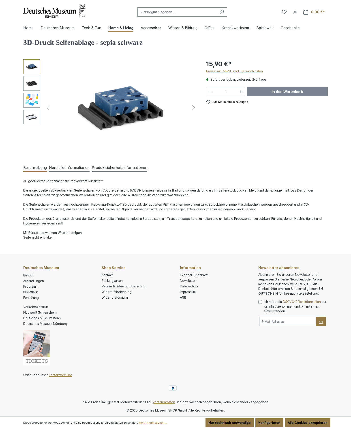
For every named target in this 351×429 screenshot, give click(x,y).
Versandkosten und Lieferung (124, 286)
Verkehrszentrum (36, 307)
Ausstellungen (33, 281)
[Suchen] (221, 12)
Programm (30, 286)
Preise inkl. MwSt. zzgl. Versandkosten (234, 71)
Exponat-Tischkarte (194, 275)
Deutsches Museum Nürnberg (45, 324)
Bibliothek (30, 292)
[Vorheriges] (48, 107)
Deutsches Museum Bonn (42, 318)
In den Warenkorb (287, 91)
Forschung (31, 298)
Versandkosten (164, 402)
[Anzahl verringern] (211, 91)
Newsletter (188, 280)
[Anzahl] (225, 91)
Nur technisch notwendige (229, 423)
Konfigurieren (269, 423)
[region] (110, 107)
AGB (183, 297)
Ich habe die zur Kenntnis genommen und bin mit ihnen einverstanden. (295, 306)
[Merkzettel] (284, 11)
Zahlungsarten (112, 280)
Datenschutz (189, 286)
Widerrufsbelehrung (116, 292)
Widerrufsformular (115, 297)
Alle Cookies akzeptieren (307, 423)
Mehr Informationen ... (153, 422)
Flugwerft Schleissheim (40, 312)
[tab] (35, 168)
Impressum (188, 292)
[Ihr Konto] (295, 11)
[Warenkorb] (314, 12)
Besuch (28, 275)
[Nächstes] (193, 107)
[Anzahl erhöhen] (241, 91)
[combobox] (177, 12)
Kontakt (107, 275)
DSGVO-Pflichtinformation (302, 302)
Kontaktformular (60, 375)
